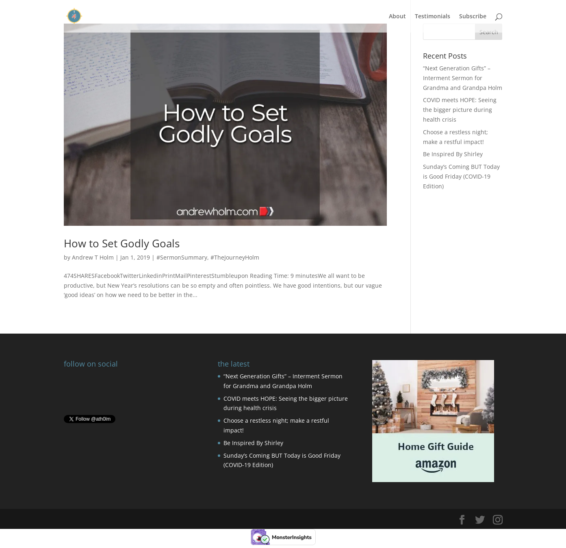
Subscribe (472, 16)
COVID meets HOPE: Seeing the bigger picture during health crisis (460, 109)
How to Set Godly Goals (122, 243)
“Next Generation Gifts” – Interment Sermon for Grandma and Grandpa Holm (462, 78)
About (397, 16)
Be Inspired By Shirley (453, 154)
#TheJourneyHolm (234, 257)
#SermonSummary (181, 257)
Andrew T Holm (93, 257)
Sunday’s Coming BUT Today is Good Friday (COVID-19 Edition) (461, 176)
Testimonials (432, 16)
